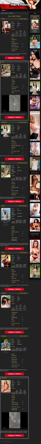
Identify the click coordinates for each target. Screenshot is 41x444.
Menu (4, 10)
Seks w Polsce (4, 13)
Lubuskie (11, 13)
